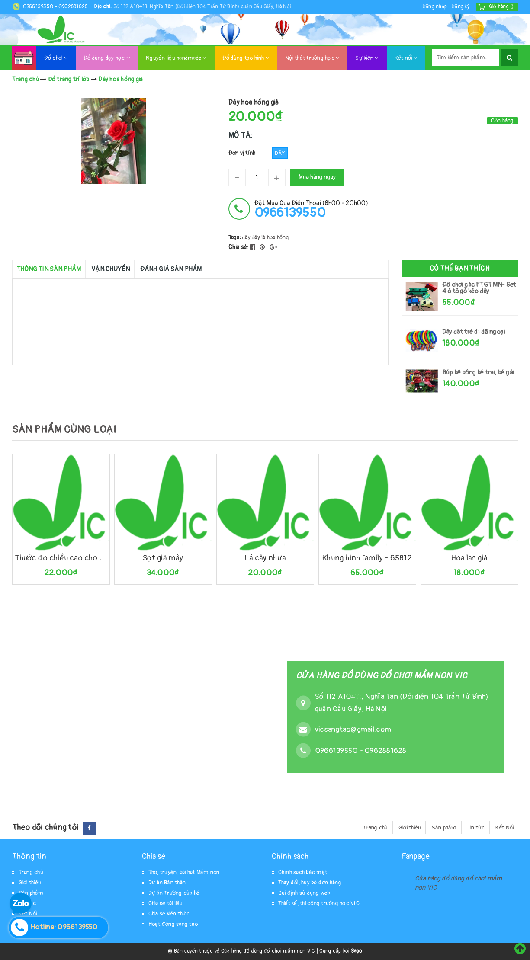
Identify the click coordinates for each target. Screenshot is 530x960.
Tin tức (476, 827)
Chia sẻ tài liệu (165, 903)
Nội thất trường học (312, 57)
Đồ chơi (55, 57)
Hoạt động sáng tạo (173, 924)
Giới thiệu (409, 827)
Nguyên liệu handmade (176, 57)
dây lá (259, 237)
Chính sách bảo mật (303, 872)
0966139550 (39, 6)
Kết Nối (504, 827)
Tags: (235, 237)
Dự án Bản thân (167, 882)
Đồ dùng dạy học (107, 57)
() (501, 6)
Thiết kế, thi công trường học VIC (319, 903)
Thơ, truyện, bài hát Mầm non (184, 872)
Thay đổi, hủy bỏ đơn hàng (309, 882)
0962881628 (73, 6)
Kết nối (406, 57)
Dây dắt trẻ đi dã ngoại (473, 332)
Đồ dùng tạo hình (246, 57)
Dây (280, 153)
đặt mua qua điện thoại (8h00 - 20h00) (311, 209)
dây (246, 237)
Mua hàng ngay (317, 177)
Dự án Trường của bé (174, 893)
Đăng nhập (434, 6)
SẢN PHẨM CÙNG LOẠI (64, 429)
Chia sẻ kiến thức (169, 913)
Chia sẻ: (238, 247)
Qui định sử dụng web (304, 893)
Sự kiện (366, 57)
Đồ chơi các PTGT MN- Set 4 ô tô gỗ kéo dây (479, 288)
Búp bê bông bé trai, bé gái (478, 372)
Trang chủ (375, 827)
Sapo (356, 951)
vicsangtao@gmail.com (353, 728)
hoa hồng (278, 237)
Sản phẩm (444, 827)
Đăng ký (460, 6)
